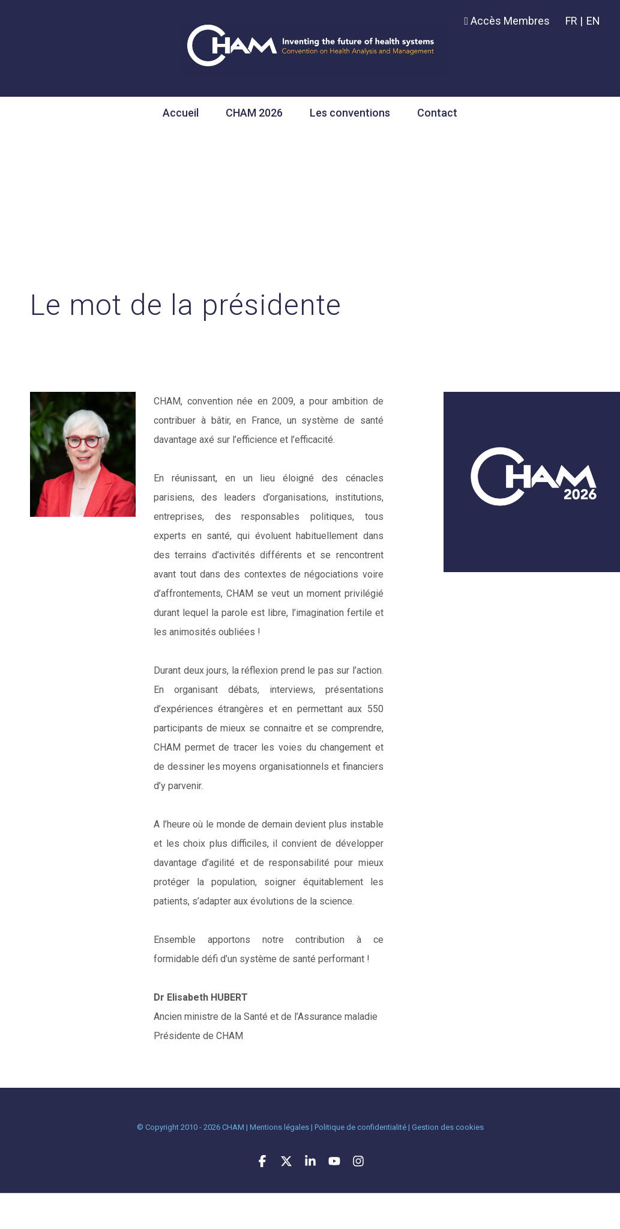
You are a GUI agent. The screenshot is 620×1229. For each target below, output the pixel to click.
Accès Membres (507, 20)
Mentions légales (279, 1127)
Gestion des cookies (448, 1127)
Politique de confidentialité (360, 1127)
